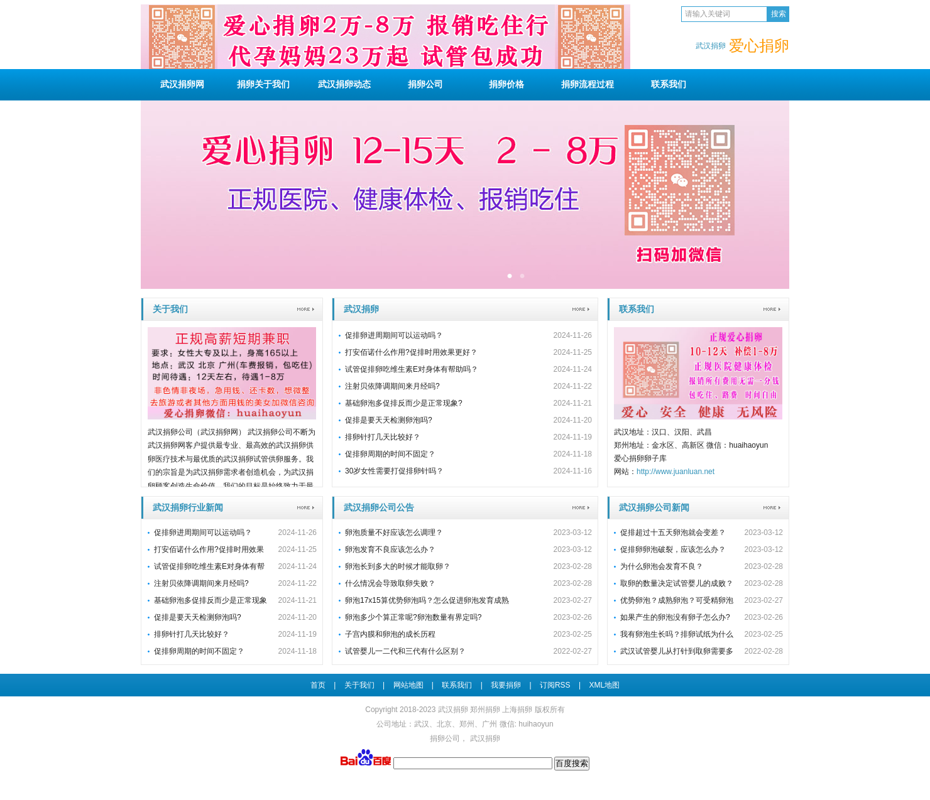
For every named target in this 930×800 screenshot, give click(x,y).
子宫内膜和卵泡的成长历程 (390, 634)
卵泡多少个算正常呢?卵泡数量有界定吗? (413, 617)
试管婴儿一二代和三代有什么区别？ (405, 651)
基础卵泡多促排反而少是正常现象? (403, 403)
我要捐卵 (506, 685)
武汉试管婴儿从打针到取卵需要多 (676, 651)
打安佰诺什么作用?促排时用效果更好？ (411, 352)
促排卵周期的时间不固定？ (390, 454)
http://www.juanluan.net (675, 471)
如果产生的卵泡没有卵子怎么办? (675, 617)
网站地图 (408, 685)
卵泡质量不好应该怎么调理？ (394, 532)
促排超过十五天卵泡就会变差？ (673, 532)
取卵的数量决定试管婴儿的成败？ (676, 583)
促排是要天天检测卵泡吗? (388, 420)
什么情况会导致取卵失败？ (390, 583)
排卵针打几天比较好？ (382, 437)
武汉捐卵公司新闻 (654, 507)
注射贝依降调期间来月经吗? (392, 386)
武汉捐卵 (361, 309)
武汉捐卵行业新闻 (188, 507)
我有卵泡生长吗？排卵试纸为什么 (676, 634)
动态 (344, 84)
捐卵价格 (506, 84)
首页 (318, 685)
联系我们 (636, 309)
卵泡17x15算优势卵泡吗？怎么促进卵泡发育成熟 (427, 600)
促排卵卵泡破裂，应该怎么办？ (673, 549)
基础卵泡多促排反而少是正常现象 (210, 600)
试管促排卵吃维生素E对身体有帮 (209, 566)
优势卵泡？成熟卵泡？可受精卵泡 (676, 600)
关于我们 (263, 84)
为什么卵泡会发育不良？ (661, 566)
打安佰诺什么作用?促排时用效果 (209, 549)
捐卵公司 (445, 738)
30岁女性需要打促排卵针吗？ (394, 471)
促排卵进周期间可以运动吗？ (394, 335)
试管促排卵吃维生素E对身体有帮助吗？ (411, 369)
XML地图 (604, 685)
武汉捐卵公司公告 (379, 507)
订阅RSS (555, 685)
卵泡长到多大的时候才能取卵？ (398, 566)
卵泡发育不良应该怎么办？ (390, 549)
